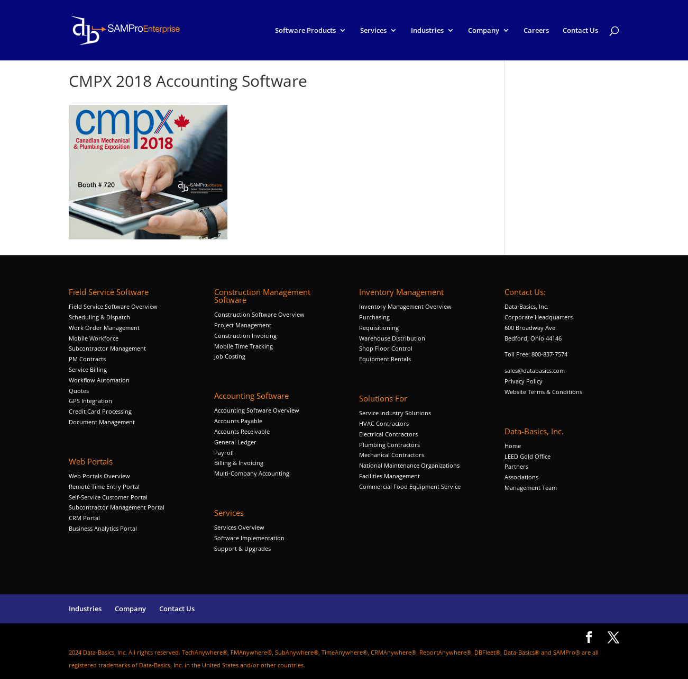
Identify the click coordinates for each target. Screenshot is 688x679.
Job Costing (229, 356)
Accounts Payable (238, 421)
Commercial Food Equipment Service (410, 486)
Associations (521, 477)
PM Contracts (87, 359)
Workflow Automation (99, 380)
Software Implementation (249, 538)
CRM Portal (84, 518)
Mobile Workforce (93, 338)
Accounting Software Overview (256, 410)
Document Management (102, 422)
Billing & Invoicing (238, 463)
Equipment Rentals (385, 359)
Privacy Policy (523, 381)
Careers (536, 30)
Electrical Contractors (388, 434)
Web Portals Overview (99, 476)
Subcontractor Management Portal (116, 507)
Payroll (224, 453)
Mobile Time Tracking (243, 346)
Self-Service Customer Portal (108, 497)
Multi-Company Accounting (251, 473)
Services (373, 30)
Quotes (79, 391)
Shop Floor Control (385, 348)
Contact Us (580, 30)
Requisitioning (379, 328)
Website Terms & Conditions (543, 392)
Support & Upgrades (242, 548)
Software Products (305, 30)
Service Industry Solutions (395, 413)
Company (483, 30)
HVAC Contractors (384, 423)
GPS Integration (90, 401)
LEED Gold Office (527, 456)
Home (512, 446)
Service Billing (88, 369)
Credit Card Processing (100, 411)
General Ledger (235, 442)
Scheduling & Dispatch (99, 317)
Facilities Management (389, 476)
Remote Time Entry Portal (104, 486)
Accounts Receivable (242, 431)
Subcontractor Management (107, 348)
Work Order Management (104, 328)
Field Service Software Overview (113, 306)
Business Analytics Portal (103, 528)
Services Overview (239, 527)
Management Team (530, 488)
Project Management (242, 325)
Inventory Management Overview (405, 306)
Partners (516, 466)
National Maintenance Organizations (409, 465)
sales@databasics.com (534, 370)
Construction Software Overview (259, 314)
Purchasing (374, 317)
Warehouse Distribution (392, 338)
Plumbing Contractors (389, 445)
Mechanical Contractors (391, 455)
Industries (427, 30)
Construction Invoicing (246, 336)
